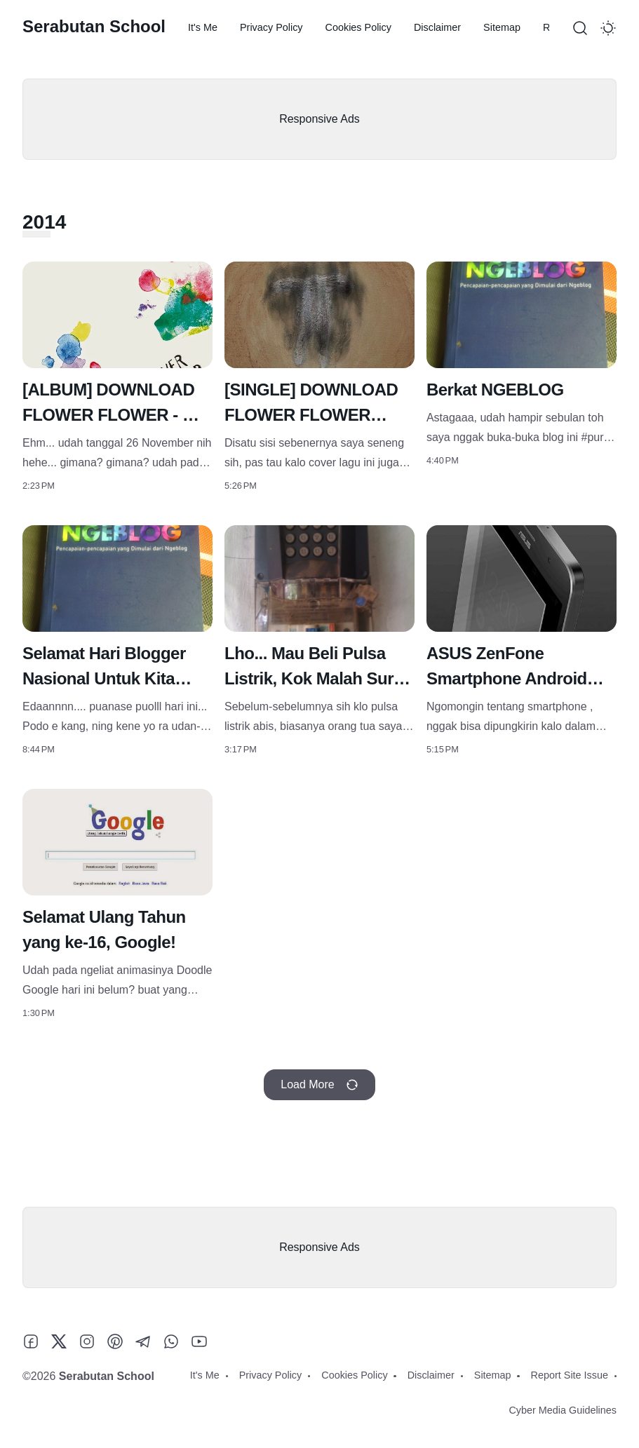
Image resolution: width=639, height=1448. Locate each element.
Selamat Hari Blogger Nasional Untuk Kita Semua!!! (104, 678)
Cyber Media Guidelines (563, 1410)
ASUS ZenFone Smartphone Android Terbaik (506, 678)
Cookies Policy (358, 27)
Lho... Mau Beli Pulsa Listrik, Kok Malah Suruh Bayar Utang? (318, 678)
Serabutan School (94, 26)
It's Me (202, 27)
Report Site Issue (569, 1375)
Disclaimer (437, 27)
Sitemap (501, 27)
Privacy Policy (271, 27)
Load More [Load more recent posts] (319, 1084)
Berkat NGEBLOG (495, 389)
